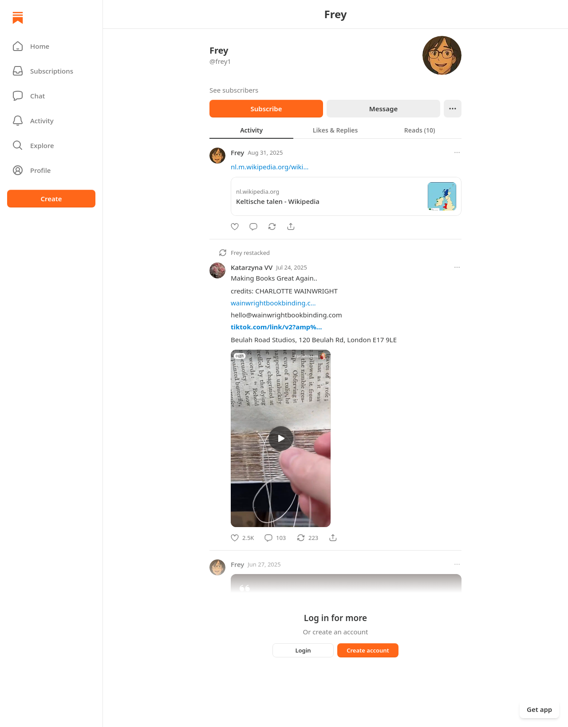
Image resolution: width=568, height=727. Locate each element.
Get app (539, 709)
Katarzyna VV (251, 267)
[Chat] (51, 95)
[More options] (457, 152)
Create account (368, 650)
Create (51, 198)
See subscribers (233, 90)
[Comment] (253, 226)
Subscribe (266, 108)
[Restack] (272, 226)
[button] (51, 46)
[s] (280, 438)
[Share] (290, 226)
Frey (237, 152)
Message (383, 108)
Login (303, 650)
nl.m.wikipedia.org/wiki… (269, 166)
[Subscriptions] (51, 71)
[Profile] (51, 170)
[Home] (17, 17)
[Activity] (51, 120)
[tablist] (335, 130)
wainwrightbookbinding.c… (273, 302)
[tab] (251, 130)
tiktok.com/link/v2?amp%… (276, 326)
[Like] (234, 226)
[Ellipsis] (453, 108)
